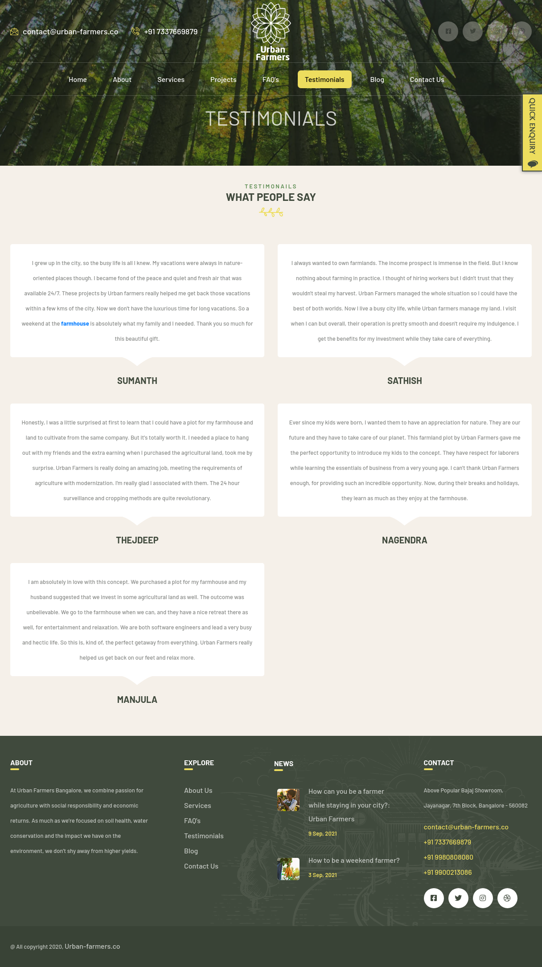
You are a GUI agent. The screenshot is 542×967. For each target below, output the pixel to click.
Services (171, 79)
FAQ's (271, 79)
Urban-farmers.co (92, 946)
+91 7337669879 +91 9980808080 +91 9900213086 (449, 856)
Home (78, 79)
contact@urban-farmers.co (64, 31)
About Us (198, 790)
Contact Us (427, 79)
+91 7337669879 (164, 31)
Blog (377, 79)
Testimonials (325, 79)
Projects (223, 79)
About (122, 79)
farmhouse (75, 323)
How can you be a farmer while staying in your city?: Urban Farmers (349, 805)
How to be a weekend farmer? (354, 860)
